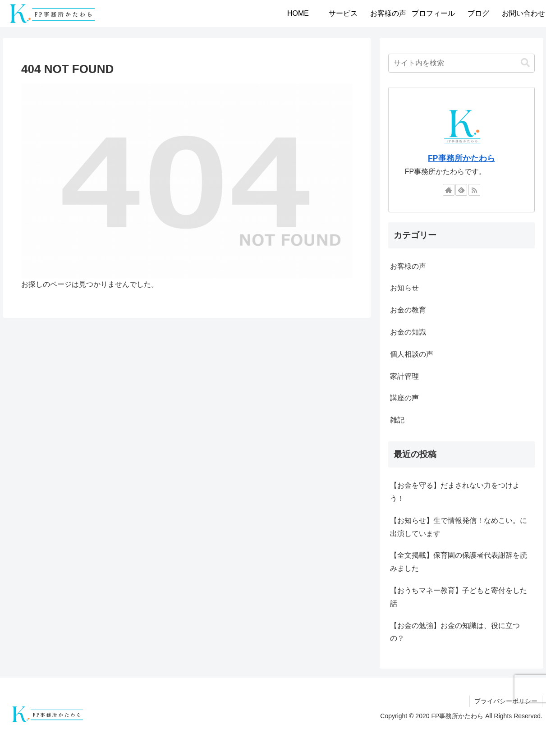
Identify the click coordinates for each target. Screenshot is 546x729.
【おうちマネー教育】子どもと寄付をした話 (458, 597)
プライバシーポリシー (505, 701)
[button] (525, 63)
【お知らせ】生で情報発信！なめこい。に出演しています (458, 527)
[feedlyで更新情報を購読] (461, 190)
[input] (461, 63)
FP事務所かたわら (461, 158)
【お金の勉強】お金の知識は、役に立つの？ (455, 632)
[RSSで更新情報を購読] (474, 190)
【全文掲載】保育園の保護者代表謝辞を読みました (458, 561)
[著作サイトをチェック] (448, 190)
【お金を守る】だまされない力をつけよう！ (455, 491)
